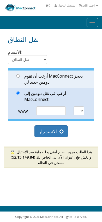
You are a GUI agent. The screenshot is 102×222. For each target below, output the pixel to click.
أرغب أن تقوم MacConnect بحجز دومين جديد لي (49, 79)
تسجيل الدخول (65, 5)
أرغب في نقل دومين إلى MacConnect (41, 96)
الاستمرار (51, 131)
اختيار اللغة (88, 5)
